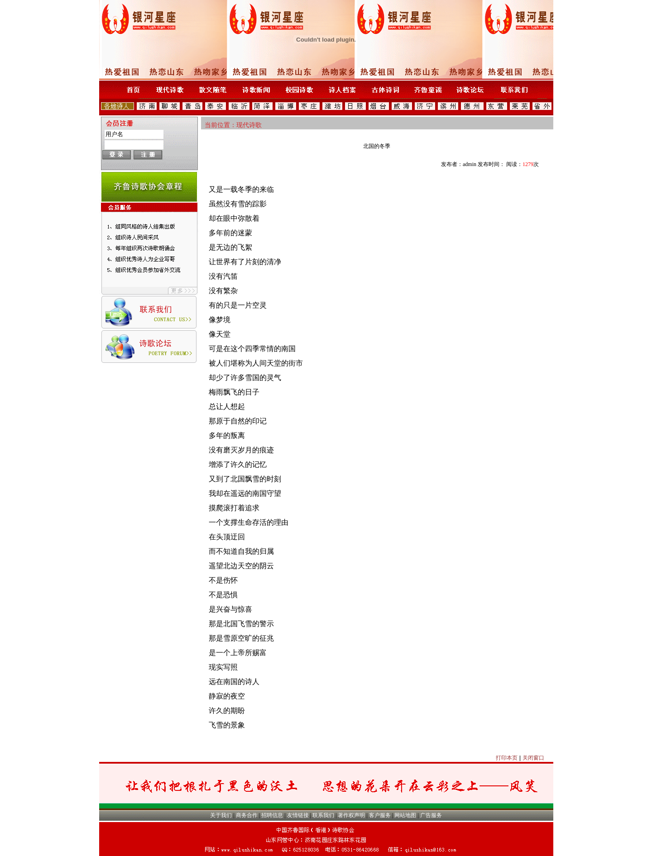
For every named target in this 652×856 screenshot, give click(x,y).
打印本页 (507, 758)
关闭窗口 (533, 758)
